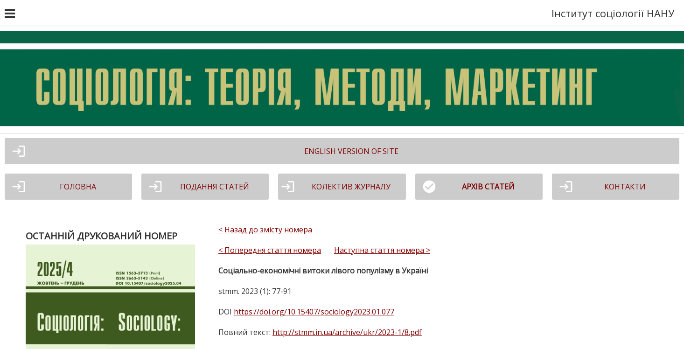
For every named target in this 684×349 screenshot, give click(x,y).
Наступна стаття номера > (382, 250)
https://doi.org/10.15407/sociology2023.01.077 (314, 312)
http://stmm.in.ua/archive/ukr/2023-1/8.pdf (347, 332)
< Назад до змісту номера (265, 229)
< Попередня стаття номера (269, 250)
